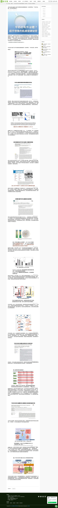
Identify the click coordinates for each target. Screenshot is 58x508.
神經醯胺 (46, 36)
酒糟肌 (49, 26)
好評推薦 (44, 14)
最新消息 (44, 8)
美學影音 (44, 16)
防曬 (49, 21)
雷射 (47, 31)
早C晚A (43, 33)
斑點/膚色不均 (44, 31)
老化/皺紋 (47, 27)
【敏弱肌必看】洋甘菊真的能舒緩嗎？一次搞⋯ (46, 55)
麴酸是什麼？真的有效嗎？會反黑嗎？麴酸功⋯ (46, 47)
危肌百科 (44, 10)
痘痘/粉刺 (47, 21)
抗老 (42, 24)
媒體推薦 (44, 13)
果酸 (44, 23)
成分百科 (44, 11)
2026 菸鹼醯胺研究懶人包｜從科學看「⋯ (46, 52)
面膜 (49, 23)
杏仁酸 (47, 23)
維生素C (43, 34)
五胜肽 (45, 30)
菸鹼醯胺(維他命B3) (44, 26)
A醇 (42, 23)
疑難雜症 (46, 33)
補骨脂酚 (43, 36)
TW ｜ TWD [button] (50, 1)
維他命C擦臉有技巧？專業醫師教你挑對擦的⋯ (46, 50)
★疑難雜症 (13, 488)
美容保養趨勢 (45, 24)
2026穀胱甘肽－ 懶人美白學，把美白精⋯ (46, 45)
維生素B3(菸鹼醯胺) (47, 34)
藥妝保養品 (43, 27)
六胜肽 (43, 30)
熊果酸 (49, 33)
